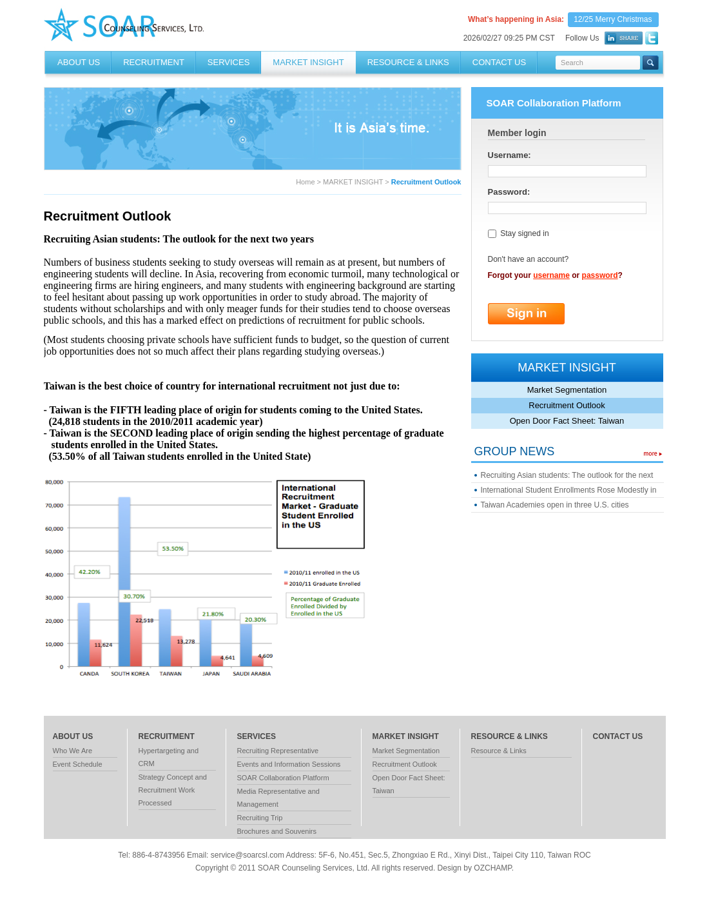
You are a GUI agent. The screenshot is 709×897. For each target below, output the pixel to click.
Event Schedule (77, 764)
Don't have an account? (528, 259)
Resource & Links (499, 750)
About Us (78, 62)
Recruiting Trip (260, 818)
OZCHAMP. (494, 867)
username (551, 275)
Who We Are (73, 750)
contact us (618, 736)
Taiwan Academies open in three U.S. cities (555, 504)
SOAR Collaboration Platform (283, 778)
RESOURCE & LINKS (408, 62)
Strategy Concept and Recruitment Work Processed (173, 790)
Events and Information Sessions (289, 764)
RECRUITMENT (153, 62)
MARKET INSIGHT (308, 62)
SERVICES (229, 62)
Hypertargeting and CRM (169, 757)
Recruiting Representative (278, 750)
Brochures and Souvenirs (277, 831)
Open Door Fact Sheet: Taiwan (567, 421)
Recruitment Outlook (567, 405)
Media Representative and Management (278, 797)
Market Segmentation (567, 390)
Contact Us (499, 62)
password (600, 275)
